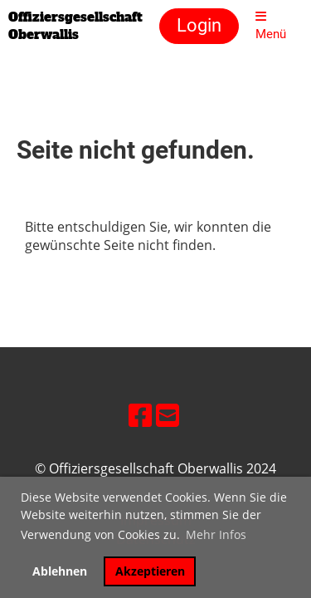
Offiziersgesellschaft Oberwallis (75, 25)
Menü (270, 26)
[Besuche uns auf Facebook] (140, 415)
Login (199, 25)
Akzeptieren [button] (150, 571)
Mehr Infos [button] (216, 534)
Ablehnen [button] (59, 571)
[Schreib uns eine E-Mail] (167, 415)
